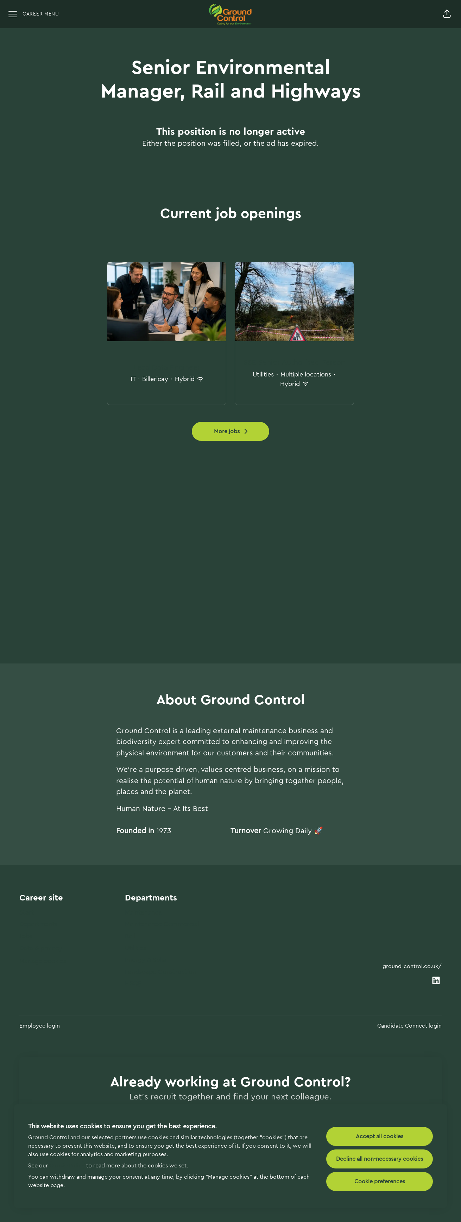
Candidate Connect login (409, 1026)
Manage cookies (42, 961)
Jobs (25, 936)
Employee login (39, 1026)
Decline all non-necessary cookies (379, 1159)
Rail (130, 936)
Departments (38, 924)
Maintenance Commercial (162, 924)
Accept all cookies (379, 1136)
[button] (447, 14)
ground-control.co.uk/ (412, 966)
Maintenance (143, 912)
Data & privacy (40, 948)
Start (26, 912)
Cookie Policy (67, 1165)
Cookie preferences (379, 1181)
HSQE (133, 983)
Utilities (135, 948)
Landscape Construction (160, 971)
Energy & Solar (146, 959)
